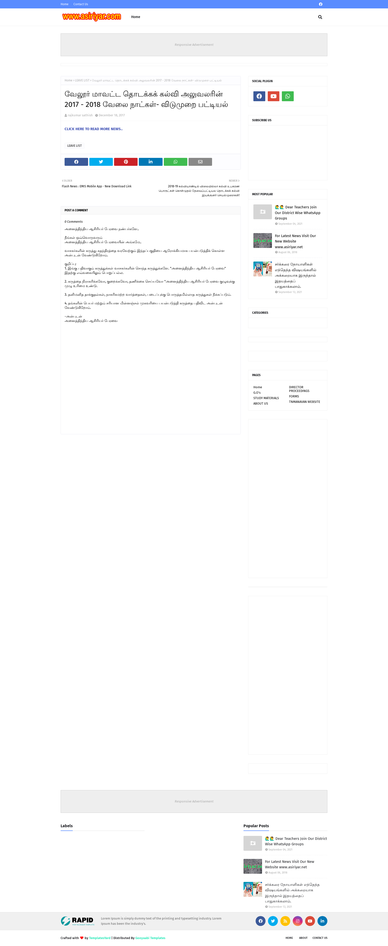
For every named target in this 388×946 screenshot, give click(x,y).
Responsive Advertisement (194, 45)
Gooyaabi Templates (150, 938)
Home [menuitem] (135, 17)
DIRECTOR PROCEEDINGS (299, 389)
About (303, 938)
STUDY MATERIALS (266, 398)
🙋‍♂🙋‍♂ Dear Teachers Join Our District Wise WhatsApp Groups (297, 212)
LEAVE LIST (82, 80)
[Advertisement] (287, 498)
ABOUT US (260, 403)
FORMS (294, 396)
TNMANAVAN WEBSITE (304, 402)
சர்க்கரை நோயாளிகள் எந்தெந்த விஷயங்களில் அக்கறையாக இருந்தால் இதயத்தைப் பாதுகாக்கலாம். (295, 275)
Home (65, 4)
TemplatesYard (100, 938)
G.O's (257, 392)
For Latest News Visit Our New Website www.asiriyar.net (295, 241)
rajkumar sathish (80, 115)
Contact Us (80, 4)
